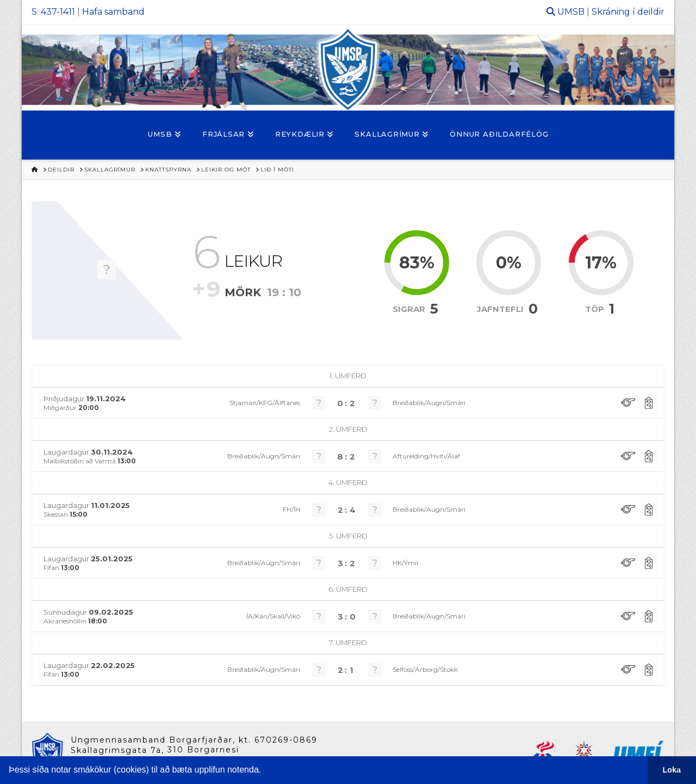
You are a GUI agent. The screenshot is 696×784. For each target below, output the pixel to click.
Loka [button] (672, 769)
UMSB (571, 12)
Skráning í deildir (628, 12)
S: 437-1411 (53, 12)
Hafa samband (113, 12)
